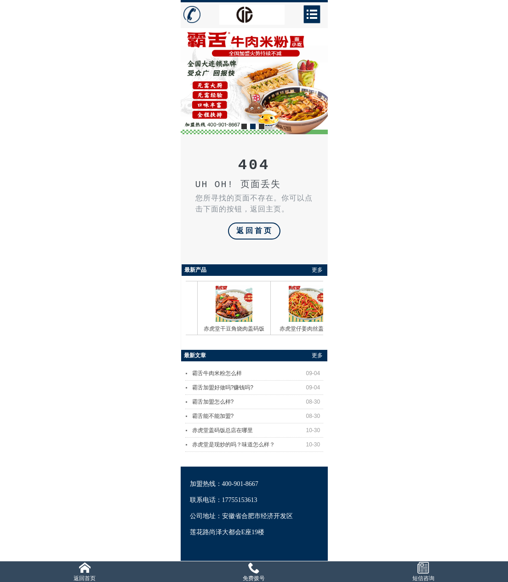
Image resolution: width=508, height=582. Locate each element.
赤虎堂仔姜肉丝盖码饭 (309, 328)
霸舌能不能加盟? (257, 416)
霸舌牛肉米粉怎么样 (257, 373)
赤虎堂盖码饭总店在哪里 (257, 430)
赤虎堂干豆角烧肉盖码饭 (236, 328)
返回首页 (254, 231)
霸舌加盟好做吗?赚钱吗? (257, 387)
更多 (317, 270)
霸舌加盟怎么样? (257, 402)
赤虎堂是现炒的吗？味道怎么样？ (257, 444)
